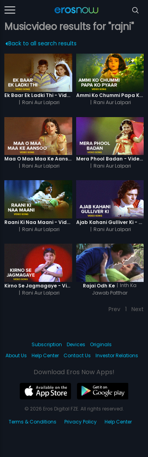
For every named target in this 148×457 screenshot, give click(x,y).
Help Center (45, 355)
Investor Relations (117, 355)
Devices (76, 344)
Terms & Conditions (32, 421)
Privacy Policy (80, 421)
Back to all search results (41, 43)
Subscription (47, 344)
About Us (16, 355)
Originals (101, 344)
